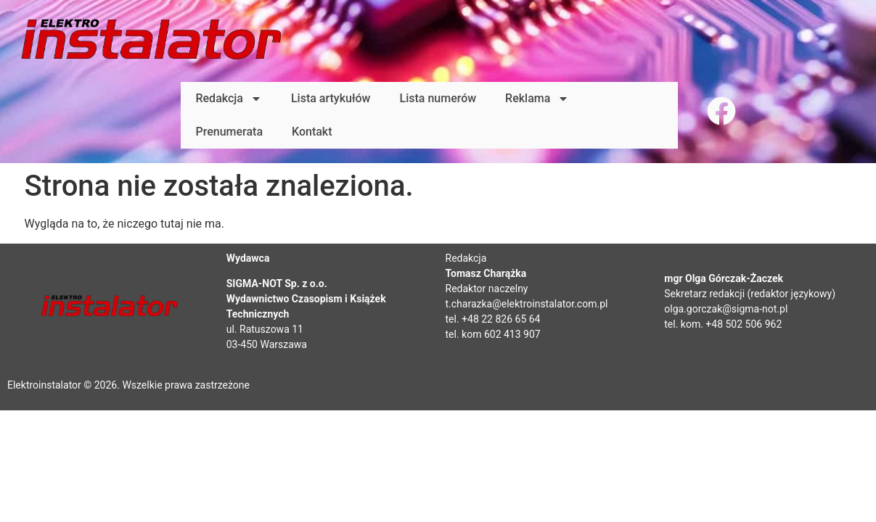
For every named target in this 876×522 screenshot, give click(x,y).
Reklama (537, 99)
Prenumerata (229, 131)
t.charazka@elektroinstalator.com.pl (527, 304)
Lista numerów (438, 98)
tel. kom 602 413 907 (493, 334)
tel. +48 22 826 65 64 (493, 319)
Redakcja (228, 99)
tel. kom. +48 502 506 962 (723, 324)
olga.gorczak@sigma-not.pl (725, 309)
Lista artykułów (331, 98)
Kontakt (312, 131)
